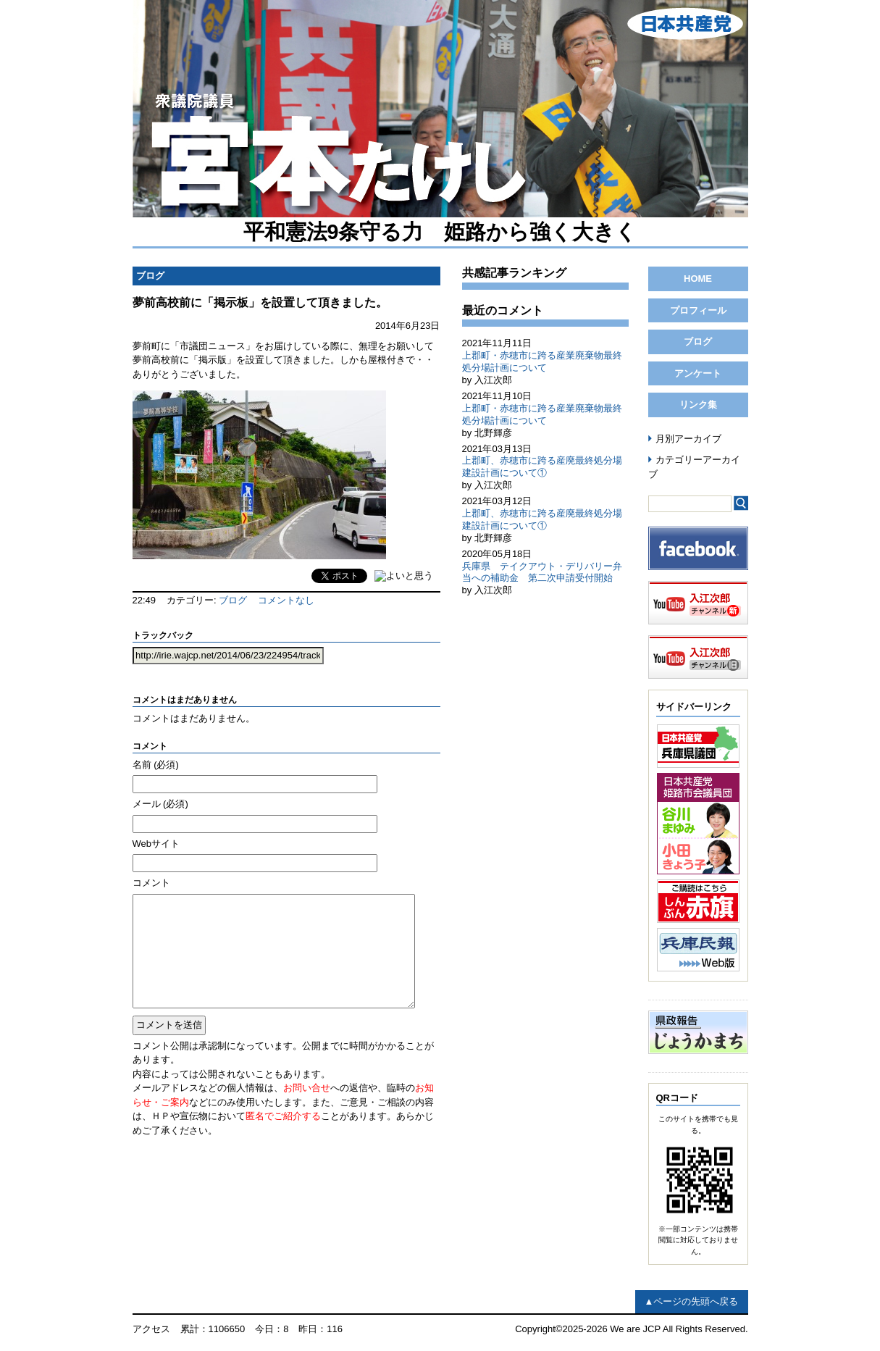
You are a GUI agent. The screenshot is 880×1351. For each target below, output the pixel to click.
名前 (156, 764)
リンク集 (698, 404)
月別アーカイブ (688, 438)
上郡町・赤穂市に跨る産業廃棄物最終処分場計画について (542, 361)
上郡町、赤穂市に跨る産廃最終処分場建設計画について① (542, 466)
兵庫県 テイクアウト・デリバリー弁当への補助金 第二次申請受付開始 (542, 572)
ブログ (233, 600)
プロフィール (698, 310)
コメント (151, 882)
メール (160, 803)
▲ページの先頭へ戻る (692, 1301)
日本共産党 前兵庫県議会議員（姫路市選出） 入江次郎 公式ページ (440, 108)
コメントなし (286, 600)
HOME (698, 278)
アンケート (697, 373)
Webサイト (156, 843)
